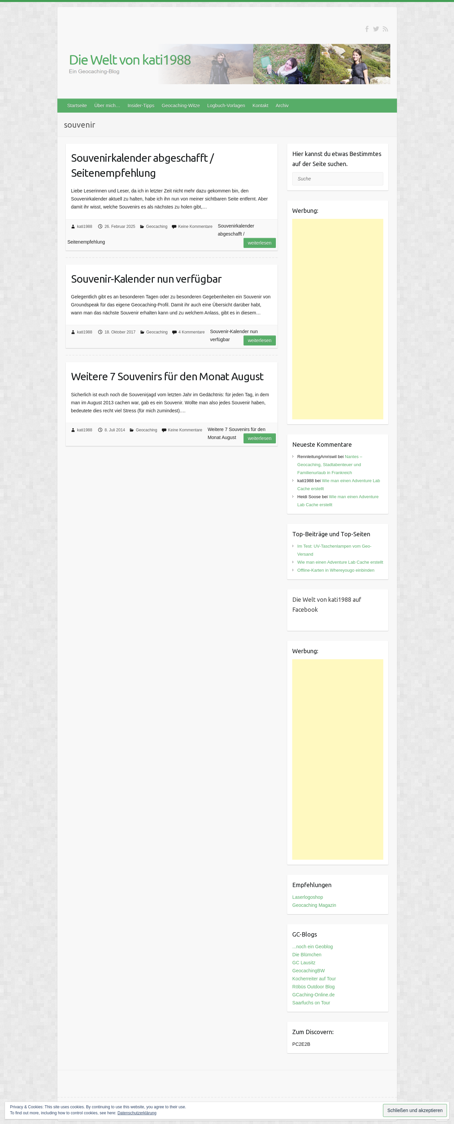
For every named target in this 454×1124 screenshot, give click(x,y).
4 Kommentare (191, 332)
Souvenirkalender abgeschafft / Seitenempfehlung (142, 165)
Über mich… (107, 105)
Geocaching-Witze (181, 105)
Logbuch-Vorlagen (226, 105)
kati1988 (84, 226)
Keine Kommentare (195, 226)
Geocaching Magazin (314, 905)
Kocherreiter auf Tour (314, 978)
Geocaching (156, 226)
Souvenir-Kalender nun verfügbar (146, 279)
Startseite (77, 105)
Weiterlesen (260, 243)
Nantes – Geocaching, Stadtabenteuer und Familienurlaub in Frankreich (329, 464)
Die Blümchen (306, 954)
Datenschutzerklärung (136, 1113)
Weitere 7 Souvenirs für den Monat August (167, 376)
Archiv (282, 105)
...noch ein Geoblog (312, 946)
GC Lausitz (303, 962)
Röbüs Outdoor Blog (313, 986)
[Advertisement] (337, 319)
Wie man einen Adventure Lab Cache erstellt (340, 562)
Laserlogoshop (307, 897)
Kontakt (260, 105)
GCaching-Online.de (313, 994)
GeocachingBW (308, 970)
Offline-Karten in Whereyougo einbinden (335, 570)
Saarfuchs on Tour (311, 1002)
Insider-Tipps (140, 105)
